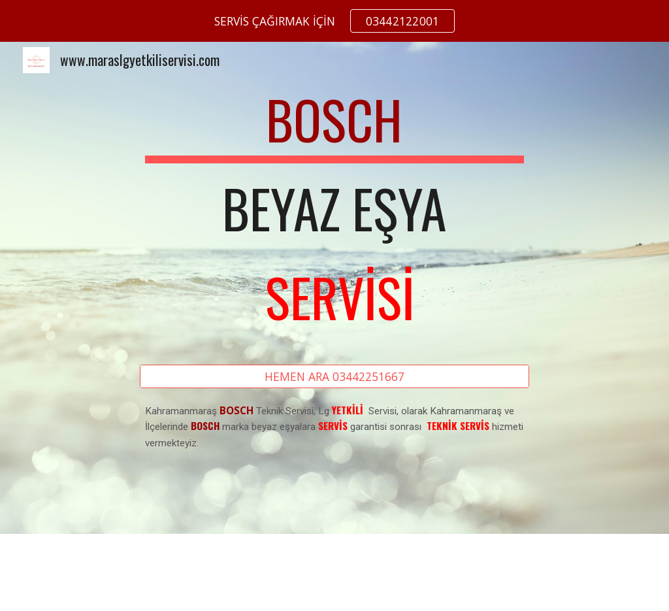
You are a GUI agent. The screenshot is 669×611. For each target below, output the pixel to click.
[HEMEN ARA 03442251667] (334, 376)
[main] (334, 214)
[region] (334, 21)
